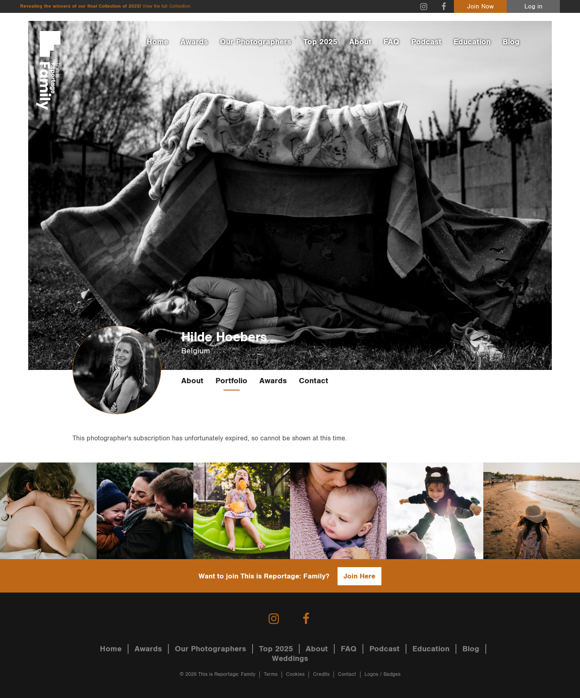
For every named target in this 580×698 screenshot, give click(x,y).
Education (472, 42)
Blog (511, 42)
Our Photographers (255, 42)
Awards (194, 42)
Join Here (359, 576)
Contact (313, 381)
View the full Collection (166, 6)
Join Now (480, 6)
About (360, 42)
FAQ (391, 42)
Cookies (295, 674)
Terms (271, 674)
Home (157, 42)
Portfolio (231, 381)
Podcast (426, 42)
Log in (533, 6)
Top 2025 (320, 42)
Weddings (290, 658)
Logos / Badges (382, 674)
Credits (321, 674)
